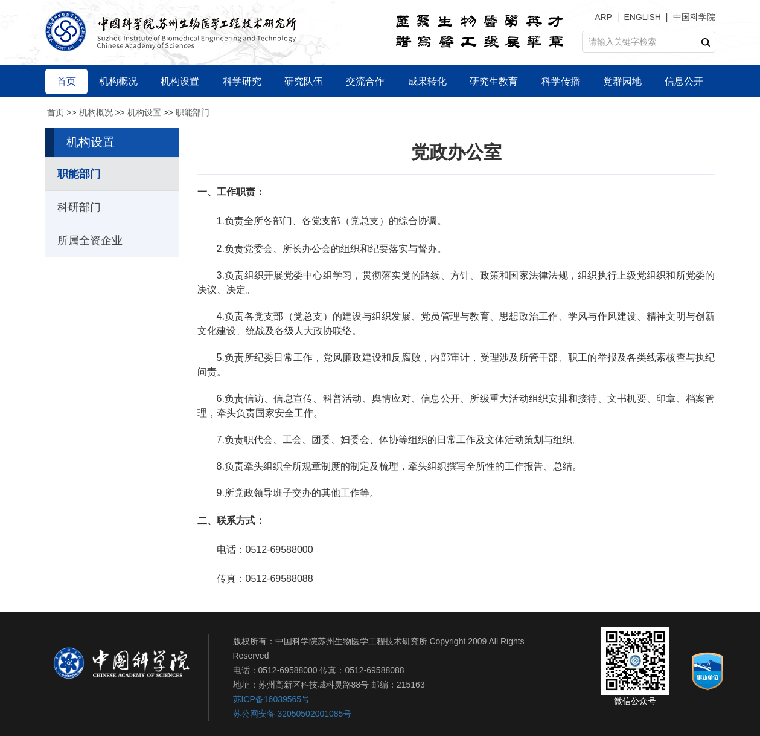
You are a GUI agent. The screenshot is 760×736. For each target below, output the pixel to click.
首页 (55, 112)
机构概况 (96, 112)
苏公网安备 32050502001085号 (292, 713)
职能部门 (192, 112)
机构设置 (144, 112)
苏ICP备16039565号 (271, 699)
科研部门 (79, 207)
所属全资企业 (90, 240)
